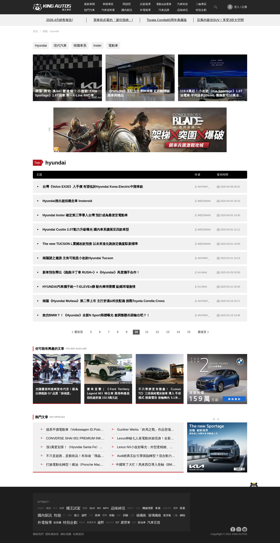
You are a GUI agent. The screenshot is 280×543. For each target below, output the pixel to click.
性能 (57, 515)
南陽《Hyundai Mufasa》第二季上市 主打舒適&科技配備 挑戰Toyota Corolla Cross (103, 301)
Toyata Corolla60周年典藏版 (167, 20)
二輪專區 (201, 4)
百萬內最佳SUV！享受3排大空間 (220, 20)
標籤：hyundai (51, 31)
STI (175, 508)
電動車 (113, 45)
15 (188, 331)
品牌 (132, 515)
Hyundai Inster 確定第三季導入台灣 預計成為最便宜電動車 (85, 215)
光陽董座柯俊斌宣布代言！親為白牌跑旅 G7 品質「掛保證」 (57, 391)
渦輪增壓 (167, 508)
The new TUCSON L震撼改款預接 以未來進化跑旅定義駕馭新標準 (90, 244)
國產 (70, 515)
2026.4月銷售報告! (59, 20)
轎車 (104, 515)
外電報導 (145, 9)
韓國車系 (80, 45)
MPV (106, 508)
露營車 (125, 522)
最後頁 (202, 331)
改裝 (85, 508)
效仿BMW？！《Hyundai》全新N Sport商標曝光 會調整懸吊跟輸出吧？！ (96, 315)
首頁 (35, 31)
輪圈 (61, 508)
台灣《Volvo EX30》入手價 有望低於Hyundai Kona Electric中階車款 (92, 186)
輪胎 (48, 508)
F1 (64, 515)
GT (117, 522)
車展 (158, 508)
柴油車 (142, 522)
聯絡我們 (38, 533)
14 (178, 331)
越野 (84, 515)
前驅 (111, 515)
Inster (97, 45)
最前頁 (78, 331)
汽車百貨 (153, 522)
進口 (76, 515)
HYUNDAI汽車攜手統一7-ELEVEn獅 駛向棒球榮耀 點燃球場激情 (88, 286)
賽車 (55, 508)
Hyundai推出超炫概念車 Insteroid (67, 201)
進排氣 (167, 515)
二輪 (175, 515)
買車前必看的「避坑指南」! (113, 20)
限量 (182, 508)
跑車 (97, 515)
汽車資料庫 (108, 9)
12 (157, 331)
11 (146, 331)
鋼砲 (182, 515)
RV (99, 508)
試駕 (138, 508)
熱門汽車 (89, 9)
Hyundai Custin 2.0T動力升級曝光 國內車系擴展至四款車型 (85, 229)
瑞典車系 (110, 522)
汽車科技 (182, 4)
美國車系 (91, 522)
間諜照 (127, 4)
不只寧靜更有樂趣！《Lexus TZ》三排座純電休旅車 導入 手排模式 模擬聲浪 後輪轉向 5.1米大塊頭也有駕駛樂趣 (159, 394)
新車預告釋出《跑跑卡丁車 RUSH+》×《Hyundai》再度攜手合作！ (91, 272)
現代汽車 (60, 45)
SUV (92, 508)
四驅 (125, 515)
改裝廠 (57, 522)
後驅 (118, 515)
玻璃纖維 (154, 515)
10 (136, 331)
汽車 (91, 515)
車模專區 (108, 4)
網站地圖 (66, 533)
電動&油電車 (163, 4)
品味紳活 (182, 9)
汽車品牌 (164, 9)
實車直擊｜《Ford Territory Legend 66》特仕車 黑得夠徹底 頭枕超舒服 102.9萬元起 (108, 393)
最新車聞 (89, 4)
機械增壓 (147, 508)
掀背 (134, 522)
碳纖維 (141, 515)
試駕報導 (145, 4)
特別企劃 (201, 9)
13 (167, 331)
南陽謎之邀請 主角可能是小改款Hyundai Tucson (77, 258)
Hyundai (41, 45)
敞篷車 (41, 508)
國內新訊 (126, 9)
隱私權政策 (52, 533)
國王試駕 (73, 508)
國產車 (130, 508)
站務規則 (78, 533)
